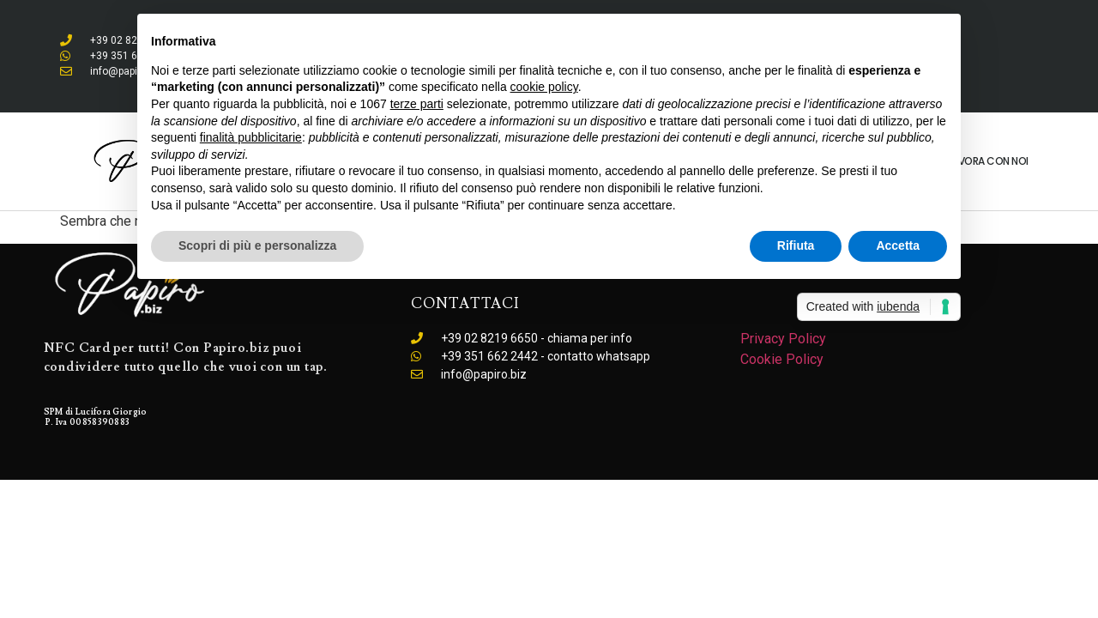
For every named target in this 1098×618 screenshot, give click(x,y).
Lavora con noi (988, 161)
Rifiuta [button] (796, 245)
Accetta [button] (898, 245)
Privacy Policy (783, 338)
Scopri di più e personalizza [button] (257, 245)
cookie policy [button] (544, 87)
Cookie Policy (782, 359)
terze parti (416, 104)
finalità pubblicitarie (251, 137)
